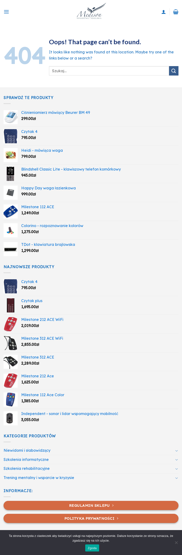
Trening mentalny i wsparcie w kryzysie (39, 477)
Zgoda (92, 548)
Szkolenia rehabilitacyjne (27, 468)
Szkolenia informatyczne (26, 459)
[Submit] (173, 70)
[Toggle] (176, 450)
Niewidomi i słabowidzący (27, 450)
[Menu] (6, 11)
